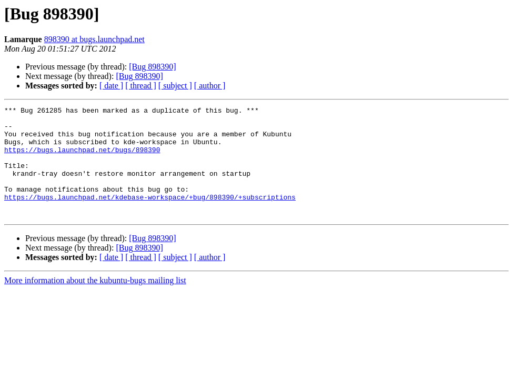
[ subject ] (175, 85)
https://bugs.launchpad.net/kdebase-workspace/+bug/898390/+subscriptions (150, 216)
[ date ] (111, 85)
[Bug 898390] (152, 66)
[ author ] (210, 85)
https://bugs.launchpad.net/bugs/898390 (82, 159)
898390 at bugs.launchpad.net (94, 39)
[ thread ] (140, 85)
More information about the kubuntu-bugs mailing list (95, 302)
